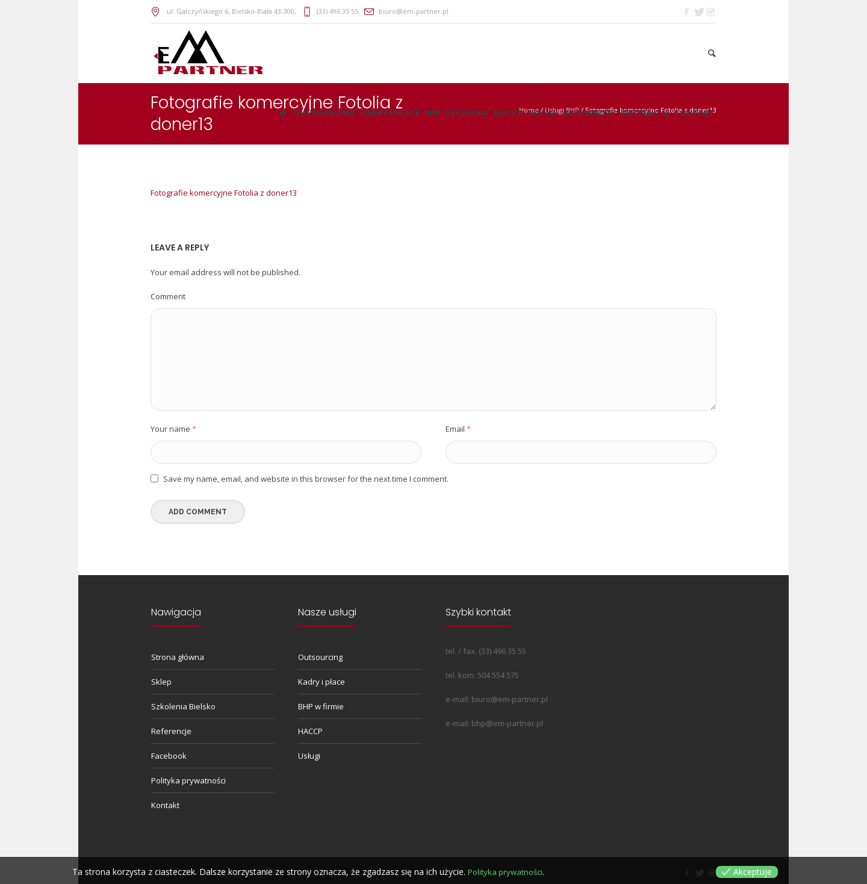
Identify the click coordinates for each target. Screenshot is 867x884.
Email (458, 428)
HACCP (310, 731)
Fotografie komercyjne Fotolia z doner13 (224, 192)
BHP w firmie (321, 706)
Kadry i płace (321, 681)
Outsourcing (320, 657)
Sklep (161, 681)
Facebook (169, 755)
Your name (173, 428)
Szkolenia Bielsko (183, 706)
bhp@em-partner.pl (507, 723)
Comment (168, 296)
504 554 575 (498, 675)
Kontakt (165, 805)
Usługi (309, 755)
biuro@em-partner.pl (414, 11)
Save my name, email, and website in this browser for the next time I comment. (306, 478)
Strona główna (177, 657)
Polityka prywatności (188, 780)
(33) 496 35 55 (337, 11)
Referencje (171, 731)
